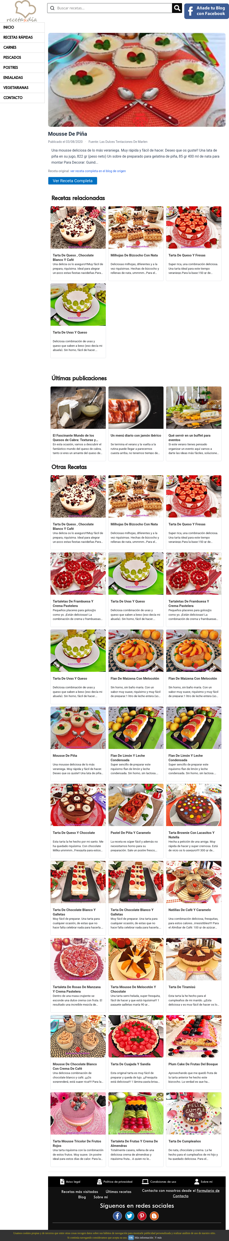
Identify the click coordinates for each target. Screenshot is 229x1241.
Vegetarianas (15, 88)
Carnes (9, 48)
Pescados (12, 58)
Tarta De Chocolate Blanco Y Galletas (74, 912)
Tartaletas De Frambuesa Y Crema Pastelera (73, 603)
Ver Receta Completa (73, 180)
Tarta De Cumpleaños (184, 1141)
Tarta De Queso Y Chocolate (74, 833)
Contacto (12, 98)
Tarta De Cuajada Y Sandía (131, 1064)
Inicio (8, 27)
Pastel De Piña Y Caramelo (131, 833)
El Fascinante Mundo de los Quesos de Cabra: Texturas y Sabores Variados (74, 437)
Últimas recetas (118, 1192)
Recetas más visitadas (80, 1192)
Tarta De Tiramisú (181, 987)
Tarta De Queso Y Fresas (186, 255)
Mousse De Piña (65, 756)
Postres (10, 68)
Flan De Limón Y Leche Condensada (128, 758)
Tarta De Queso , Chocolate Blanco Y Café (73, 257)
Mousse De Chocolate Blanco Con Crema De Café (75, 1066)
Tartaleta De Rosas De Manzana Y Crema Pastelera (77, 989)
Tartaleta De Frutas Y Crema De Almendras (134, 1143)
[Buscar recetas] (109, 8)
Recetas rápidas (18, 38)
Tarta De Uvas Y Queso (70, 332)
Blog (82, 1197)
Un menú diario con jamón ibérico (136, 435)
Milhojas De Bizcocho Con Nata (134, 255)
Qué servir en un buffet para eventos (189, 437)
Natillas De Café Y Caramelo (189, 910)
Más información (144, 1237)
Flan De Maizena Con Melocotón (135, 679)
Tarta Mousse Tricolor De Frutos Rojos (77, 1143)
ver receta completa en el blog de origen (98, 171)
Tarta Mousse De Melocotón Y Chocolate (133, 989)
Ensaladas (13, 78)
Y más (158, 1237)
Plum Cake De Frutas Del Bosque (193, 1064)
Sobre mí (101, 1197)
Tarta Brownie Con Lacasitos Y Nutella (191, 835)
